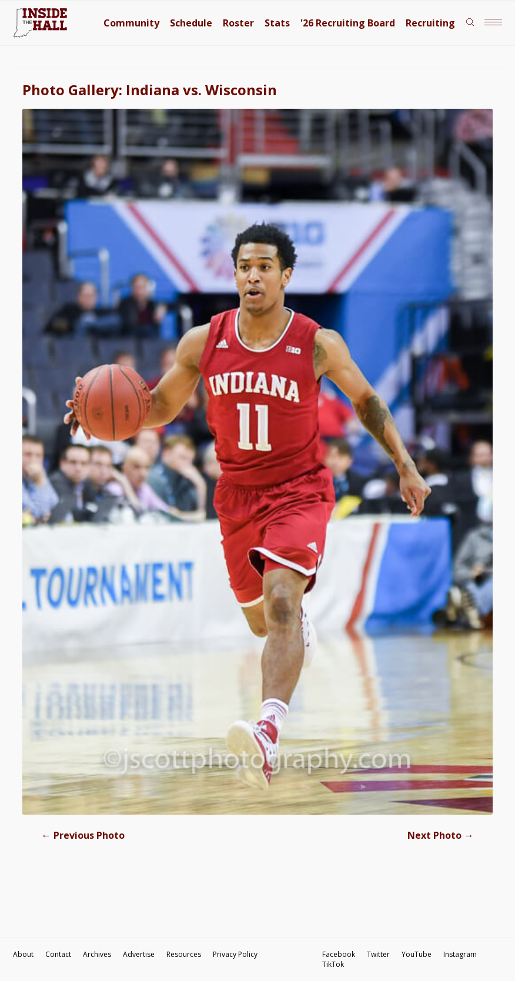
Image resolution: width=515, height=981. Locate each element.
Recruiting (430, 22)
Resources (183, 954)
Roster (238, 22)
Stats (277, 22)
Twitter (378, 954)
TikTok (333, 964)
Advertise (139, 954)
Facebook (338, 954)
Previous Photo (83, 835)
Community (131, 22)
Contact (58, 954)
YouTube (417, 954)
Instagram (460, 954)
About (23, 954)
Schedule (191, 22)
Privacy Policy (235, 954)
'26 (347, 22)
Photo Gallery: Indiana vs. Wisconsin (149, 89)
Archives (97, 954)
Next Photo (440, 835)
